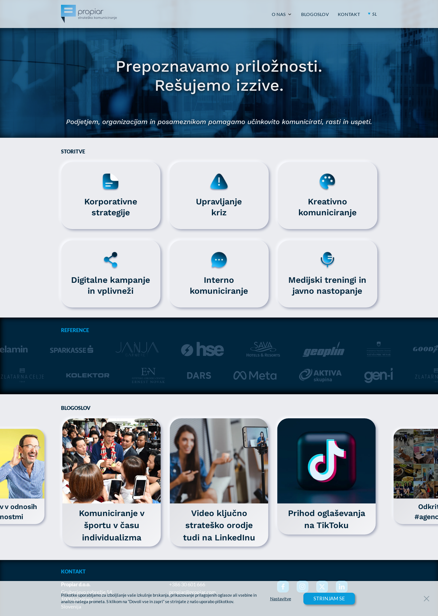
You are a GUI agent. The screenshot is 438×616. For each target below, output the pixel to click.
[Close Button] (427, 599)
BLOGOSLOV (315, 14)
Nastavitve (280, 598)
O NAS (279, 14)
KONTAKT (349, 14)
